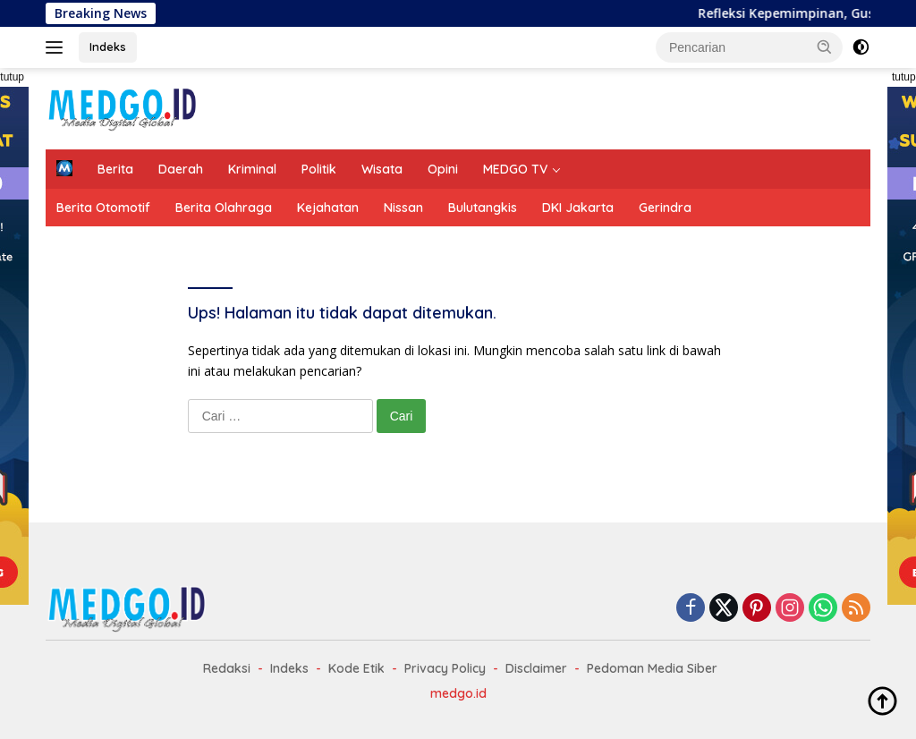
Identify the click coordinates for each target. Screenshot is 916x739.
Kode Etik (356, 668)
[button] (825, 46)
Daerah (180, 169)
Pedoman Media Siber (652, 668)
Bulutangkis (482, 208)
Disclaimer (536, 668)
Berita (115, 169)
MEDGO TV (515, 169)
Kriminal (252, 169)
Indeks (107, 46)
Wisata (382, 169)
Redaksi (226, 668)
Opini (443, 169)
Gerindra (665, 208)
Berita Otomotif (103, 208)
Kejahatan (328, 208)
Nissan (403, 208)
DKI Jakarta (578, 208)
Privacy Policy (445, 668)
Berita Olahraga (223, 208)
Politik (318, 169)
